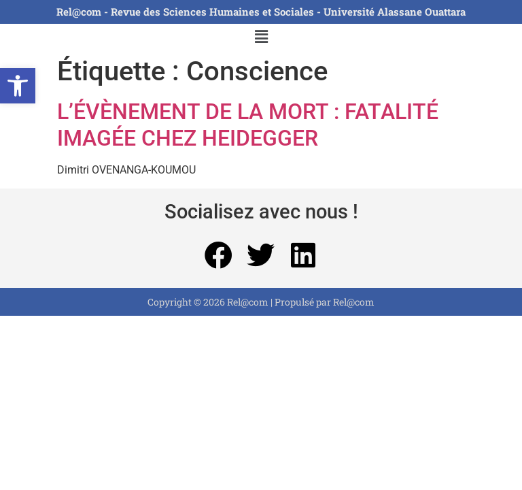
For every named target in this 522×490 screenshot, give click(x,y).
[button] (17, 85)
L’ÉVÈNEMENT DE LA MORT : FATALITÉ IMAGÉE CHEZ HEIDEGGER (247, 124)
